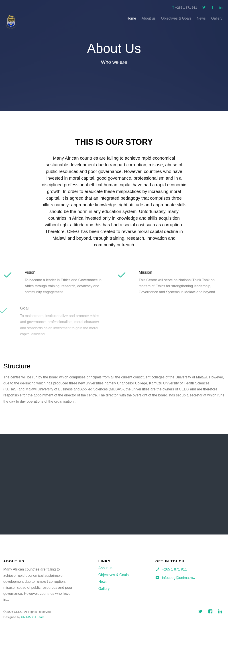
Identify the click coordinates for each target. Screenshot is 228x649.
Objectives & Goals (176, 18)
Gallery (216, 18)
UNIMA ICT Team (32, 617)
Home (131, 18)
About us (149, 18)
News (201, 18)
